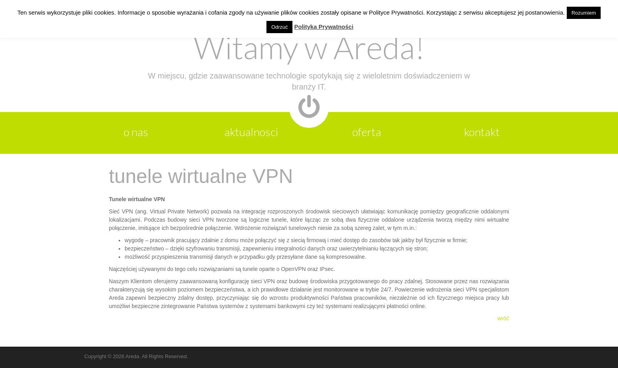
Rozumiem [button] (583, 13)
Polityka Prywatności (324, 26)
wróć (503, 318)
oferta (366, 131)
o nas (136, 131)
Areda (132, 356)
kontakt (482, 131)
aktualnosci (251, 131)
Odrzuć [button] (279, 27)
